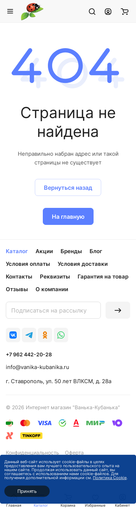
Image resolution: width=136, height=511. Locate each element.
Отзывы (17, 289)
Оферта (74, 452)
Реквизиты (55, 276)
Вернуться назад (68, 187)
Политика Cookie (110, 477)
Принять (27, 491)
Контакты (19, 276)
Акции (44, 251)
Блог (96, 251)
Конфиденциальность (32, 452)
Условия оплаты (28, 263)
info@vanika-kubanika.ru (37, 367)
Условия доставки (83, 263)
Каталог (17, 251)
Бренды (71, 251)
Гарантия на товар (103, 276)
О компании (52, 289)
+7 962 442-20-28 (29, 354)
